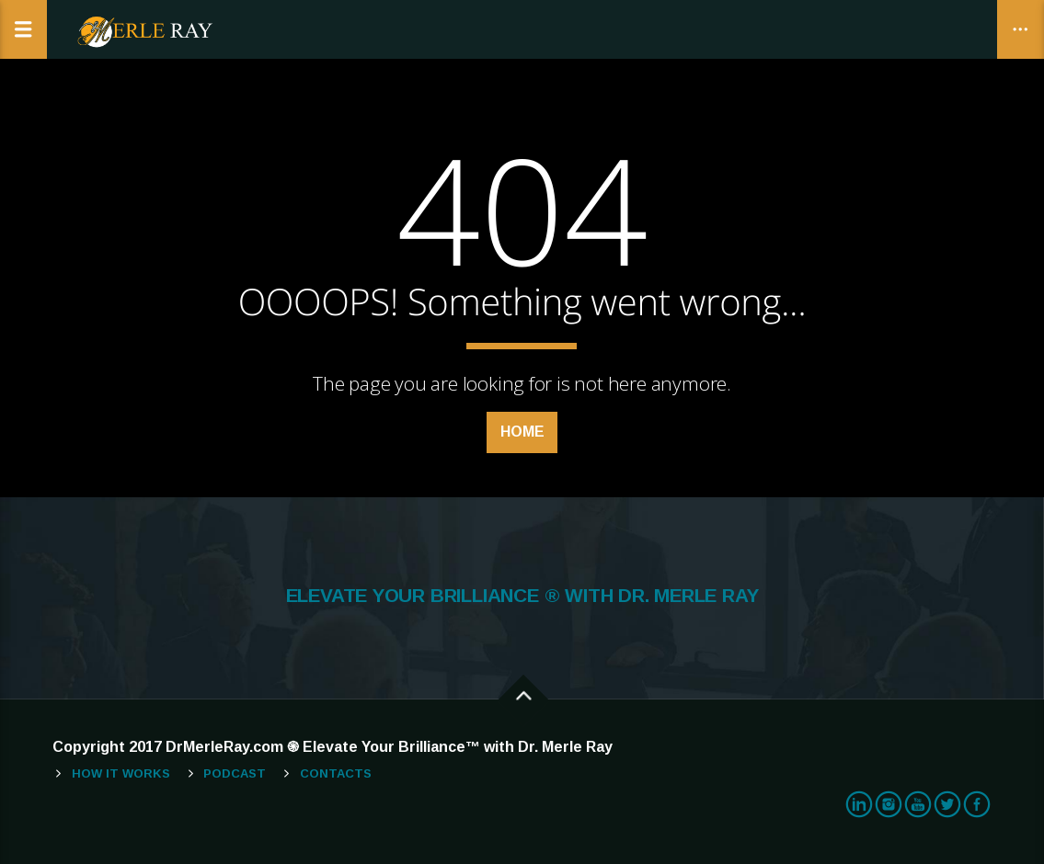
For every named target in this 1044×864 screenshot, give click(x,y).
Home (522, 431)
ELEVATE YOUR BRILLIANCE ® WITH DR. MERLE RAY (522, 595)
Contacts (336, 773)
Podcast (234, 773)
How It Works (121, 773)
